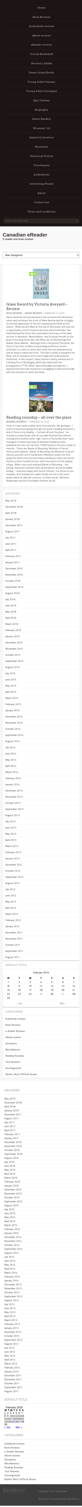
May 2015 (10, 686)
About (41, 193)
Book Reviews (41, 17)
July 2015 (10, 673)
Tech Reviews (12, 1062)
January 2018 (12, 519)
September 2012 (14, 877)
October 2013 (12, 803)
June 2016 (10, 605)
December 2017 (13, 525)
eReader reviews (41, 44)
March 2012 (11, 914)
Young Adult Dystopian (41, 91)
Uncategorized (13, 1068)
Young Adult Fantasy (41, 81)
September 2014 (14, 735)
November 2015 (14, 649)
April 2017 (10, 550)
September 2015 (14, 661)
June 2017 (10, 544)
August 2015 (12, 667)
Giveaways (11, 1043)
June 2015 (10, 679)
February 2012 (13, 920)
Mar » (63, 1003)
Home (41, 7)
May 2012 (10, 901)
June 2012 (10, 895)
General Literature (41, 137)
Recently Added (41, 63)
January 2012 (12, 926)
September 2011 (14, 951)
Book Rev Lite (46, 1499)
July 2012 (10, 889)
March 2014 (11, 772)
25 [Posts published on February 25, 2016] (41, 994)
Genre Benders (41, 118)
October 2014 (12, 729)
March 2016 (11, 624)
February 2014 (13, 778)
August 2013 (12, 815)
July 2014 (10, 747)
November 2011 (14, 938)
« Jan (19, 1003)
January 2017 (12, 562)
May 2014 (10, 760)
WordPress (73, 1499)
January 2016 (12, 636)
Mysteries (41, 146)
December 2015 (13, 642)
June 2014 (10, 753)
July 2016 (10, 599)
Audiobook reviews (41, 26)
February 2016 (13, 630)
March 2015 (11, 698)
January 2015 (12, 710)
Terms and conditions (41, 211)
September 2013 (14, 809)
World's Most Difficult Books (21, 1074)
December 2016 (13, 568)
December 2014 (13, 716)
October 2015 (12, 655)
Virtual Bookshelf (41, 54)
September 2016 (14, 587)
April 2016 (10, 618)
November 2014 (14, 723)
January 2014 (12, 784)
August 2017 (12, 531)
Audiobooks (41, 174)
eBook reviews (41, 35)
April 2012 (10, 908)
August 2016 (12, 593)
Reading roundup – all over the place (38, 417)
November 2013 (14, 797)
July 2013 (10, 821)
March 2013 (11, 846)
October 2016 (12, 581)
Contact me (41, 202)
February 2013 (13, 852)
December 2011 (13, 932)
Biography (41, 109)
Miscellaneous (12, 1049)
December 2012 (13, 864)
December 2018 (13, 507)
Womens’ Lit (41, 128)
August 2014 (12, 741)
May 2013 (10, 834)
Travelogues (41, 165)
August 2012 (12, 883)
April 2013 (10, 840)
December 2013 (13, 790)
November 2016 (14, 574)
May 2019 (10, 500)
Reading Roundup (16, 421)
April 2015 (10, 692)
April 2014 (10, 766)
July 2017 (10, 537)
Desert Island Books (41, 72)
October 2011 (12, 945)
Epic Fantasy (41, 100)
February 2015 (13, 704)
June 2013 (10, 827)
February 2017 (13, 556)
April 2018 (10, 513)
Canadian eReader (25, 235)
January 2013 (12, 858)
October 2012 (12, 871)
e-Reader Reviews (15, 1031)
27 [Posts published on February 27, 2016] (62, 994)
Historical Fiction (41, 156)
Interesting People (41, 183)
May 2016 (10, 611)
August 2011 (12, 957)
